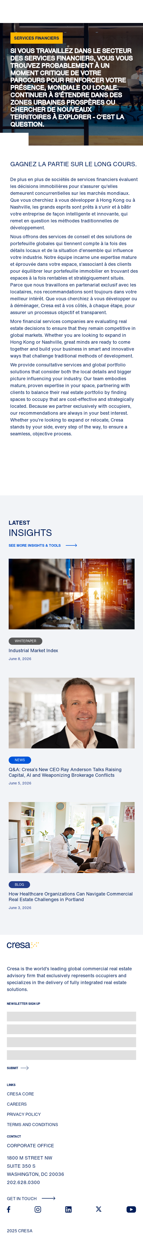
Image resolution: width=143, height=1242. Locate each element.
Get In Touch (31, 1199)
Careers (17, 1104)
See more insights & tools (35, 545)
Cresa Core (20, 1094)
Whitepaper (25, 641)
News (20, 760)
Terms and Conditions (32, 1124)
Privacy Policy (24, 1114)
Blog (19, 884)
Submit (12, 1068)
